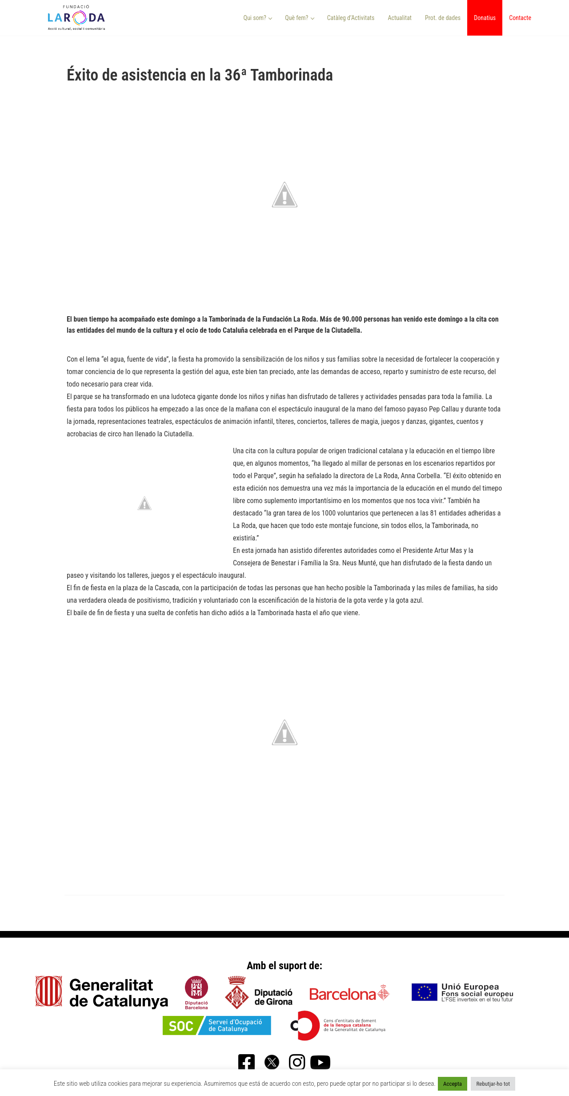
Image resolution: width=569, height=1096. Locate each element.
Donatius (485, 17)
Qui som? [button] (258, 17)
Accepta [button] (452, 1083)
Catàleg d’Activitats (351, 17)
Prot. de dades (443, 17)
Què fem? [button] (299, 17)
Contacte (520, 17)
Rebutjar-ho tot (493, 1083)
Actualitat (400, 17)
